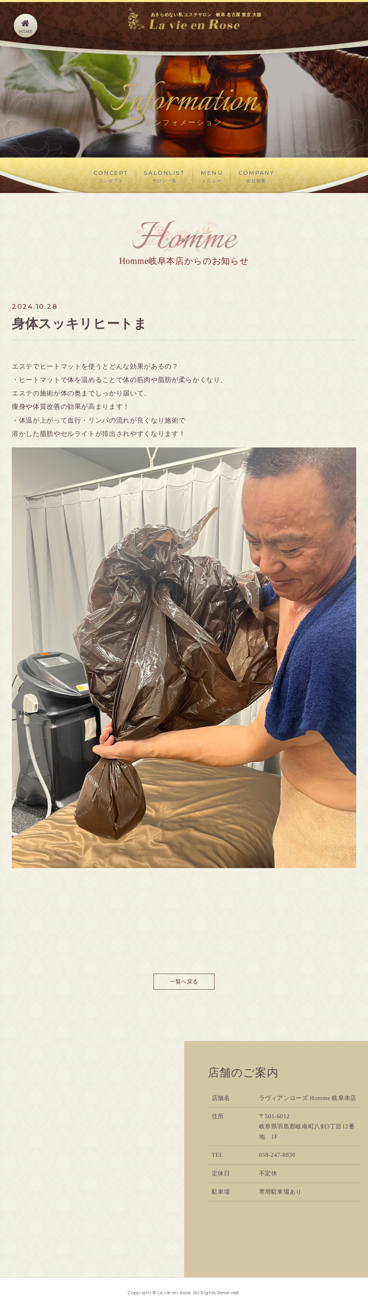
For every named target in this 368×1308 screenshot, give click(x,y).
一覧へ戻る (184, 981)
